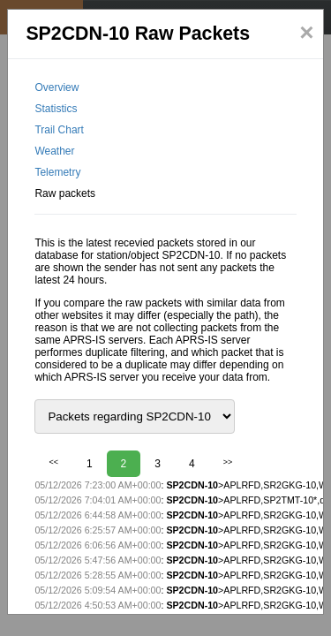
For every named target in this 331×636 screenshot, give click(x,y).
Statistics (55, 108)
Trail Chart (59, 130)
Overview (56, 87)
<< (53, 462)
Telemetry (57, 172)
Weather (54, 151)
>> (228, 462)
